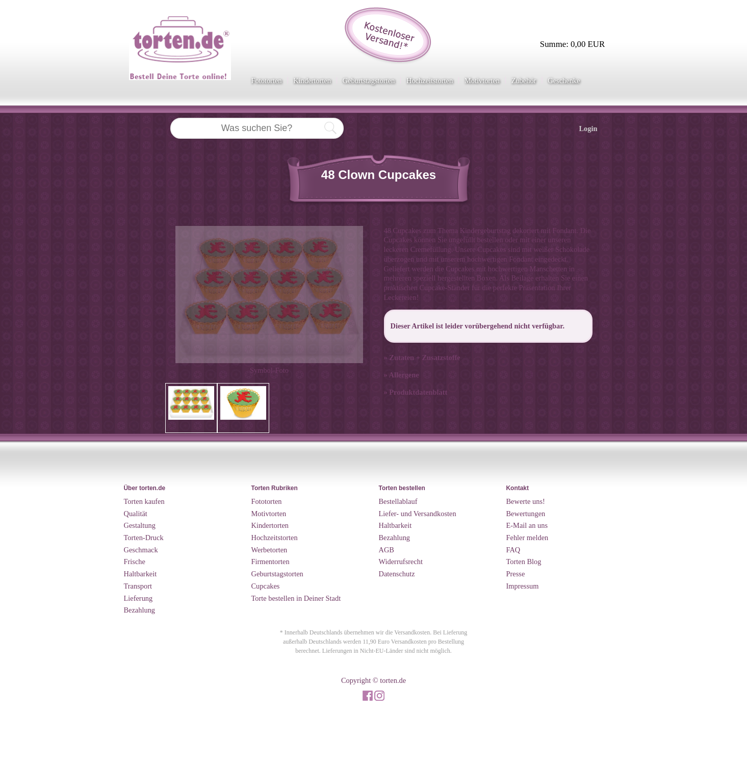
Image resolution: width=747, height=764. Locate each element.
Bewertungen (526, 514)
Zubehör (523, 81)
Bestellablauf (398, 501)
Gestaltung (140, 525)
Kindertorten (312, 81)
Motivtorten (482, 81)
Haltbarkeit (140, 574)
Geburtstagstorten (369, 81)
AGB (386, 550)
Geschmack (141, 550)
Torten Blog (524, 561)
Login (588, 128)
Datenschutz (397, 574)
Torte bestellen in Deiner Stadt (296, 598)
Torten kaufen (144, 501)
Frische (134, 561)
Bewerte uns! (525, 501)
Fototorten (266, 81)
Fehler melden (527, 537)
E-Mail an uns (527, 525)
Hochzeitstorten (429, 81)
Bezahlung (140, 610)
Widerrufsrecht (401, 561)
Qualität (135, 514)
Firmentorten (270, 561)
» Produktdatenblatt (416, 392)
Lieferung (138, 598)
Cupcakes (265, 586)
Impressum (522, 586)
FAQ (513, 550)
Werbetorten (269, 550)
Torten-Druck (144, 537)
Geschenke (564, 81)
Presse (515, 574)
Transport (138, 586)
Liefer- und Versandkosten (417, 514)
